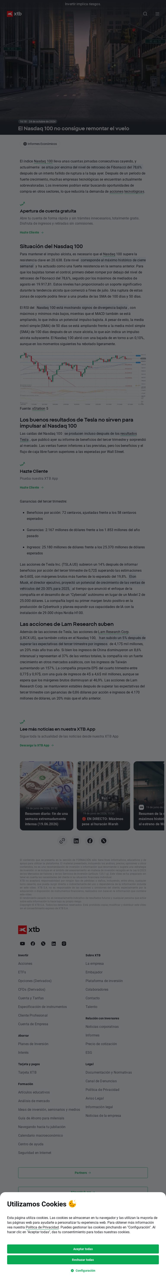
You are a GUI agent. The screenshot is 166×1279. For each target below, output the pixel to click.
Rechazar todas (83, 1038)
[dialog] (83, 1014)
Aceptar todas (83, 1027)
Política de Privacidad (42, 1005)
